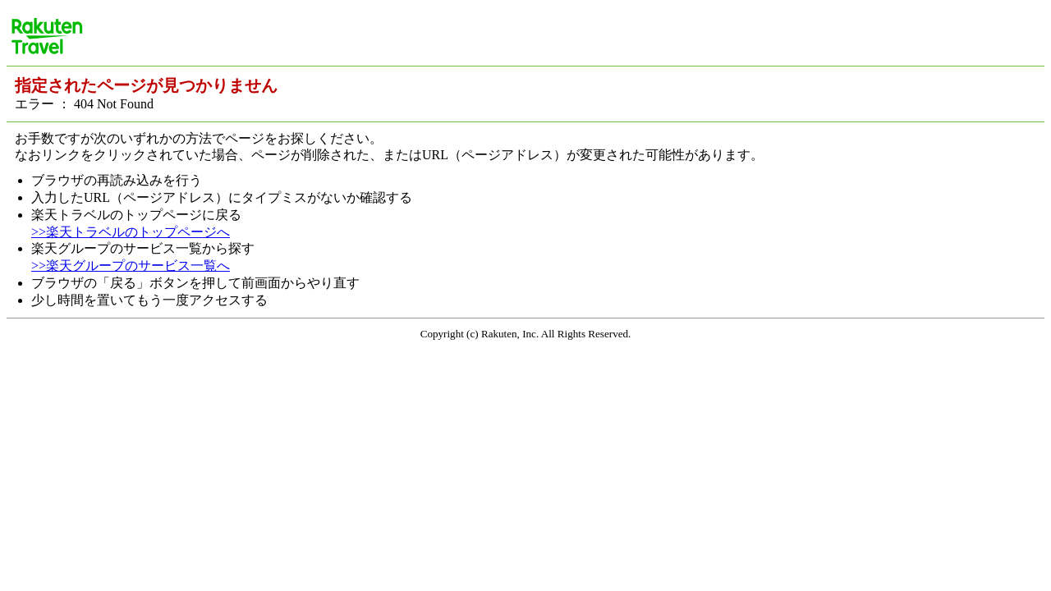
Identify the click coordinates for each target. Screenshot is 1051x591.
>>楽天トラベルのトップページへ (130, 232)
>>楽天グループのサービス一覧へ (130, 266)
